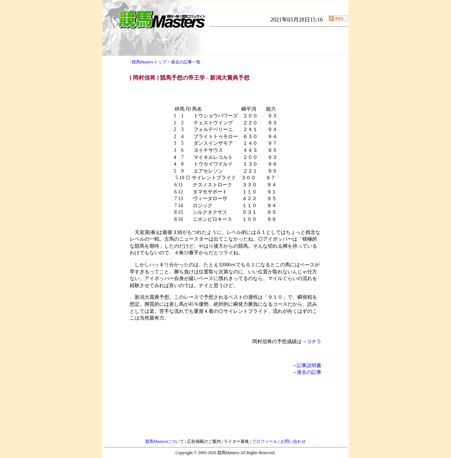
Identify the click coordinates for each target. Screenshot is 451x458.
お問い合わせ (293, 441)
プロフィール (265, 441)
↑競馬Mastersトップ (148, 62)
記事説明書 (309, 365)
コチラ (314, 341)
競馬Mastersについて (165, 441)
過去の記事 (309, 372)
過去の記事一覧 (185, 62)
